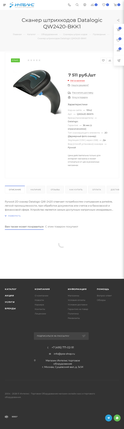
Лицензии (40, 313)
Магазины (73, 295)
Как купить (76, 190)
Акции (9, 295)
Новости (39, 300)
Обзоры (101, 300)
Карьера (39, 304)
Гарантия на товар (78, 309)
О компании (41, 295)
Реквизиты (74, 318)
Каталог (11, 289)
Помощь (103, 289)
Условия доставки (77, 304)
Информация (77, 289)
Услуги (10, 302)
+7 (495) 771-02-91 (63, 347)
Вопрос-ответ (104, 295)
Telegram (108, 418)
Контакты (40, 309)
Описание (15, 190)
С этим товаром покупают (61, 226)
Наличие (36, 190)
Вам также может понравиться (24, 226)
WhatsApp (117, 418)
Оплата (96, 190)
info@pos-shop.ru (64, 353)
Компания (42, 289)
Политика (73, 313)
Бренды (10, 308)
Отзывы (55, 190)
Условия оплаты (76, 300)
